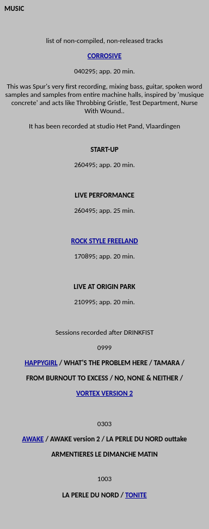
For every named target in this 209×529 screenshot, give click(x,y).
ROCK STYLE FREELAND (104, 241)
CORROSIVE (105, 56)
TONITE (136, 495)
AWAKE (33, 439)
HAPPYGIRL (41, 363)
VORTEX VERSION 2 (104, 393)
